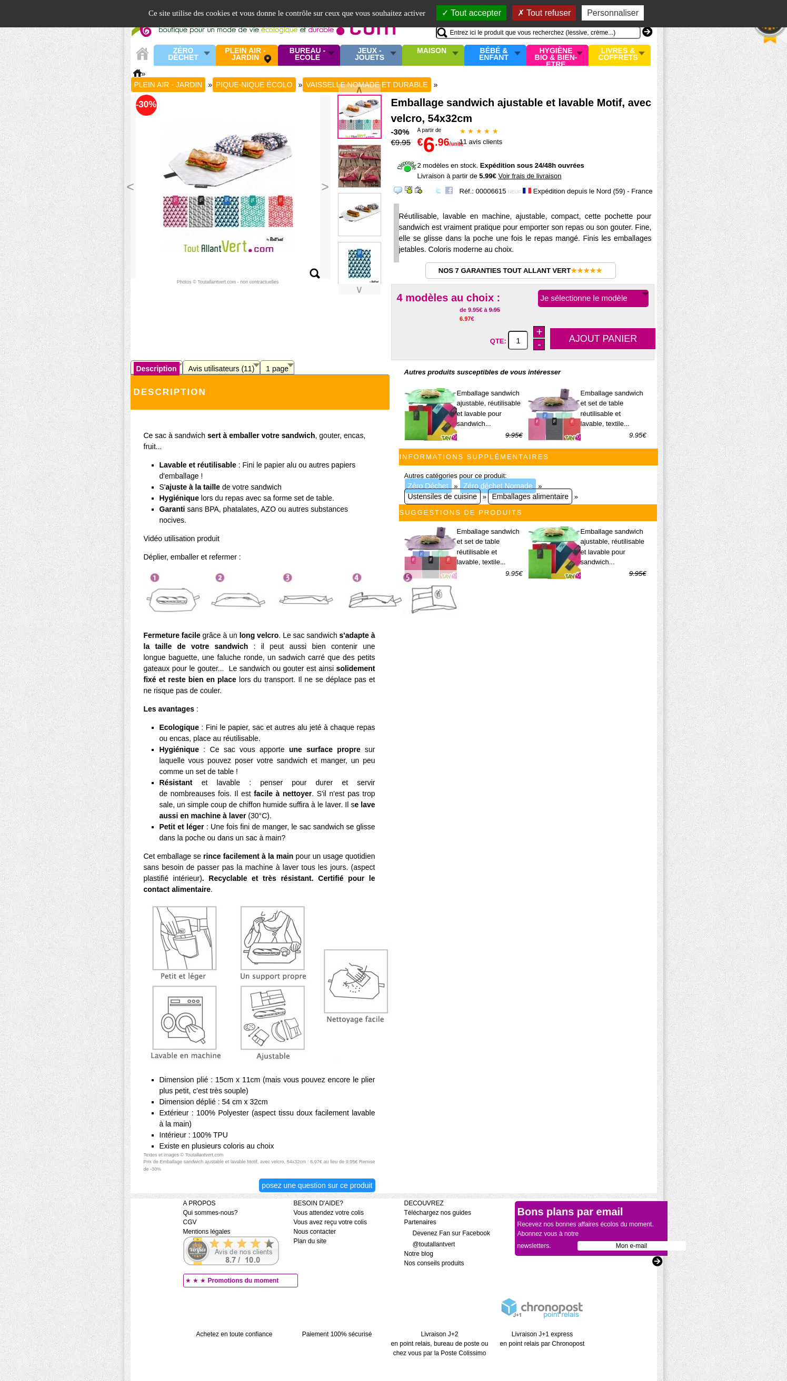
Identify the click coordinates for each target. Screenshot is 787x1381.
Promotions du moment (243, 1280)
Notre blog (418, 1253)
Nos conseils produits (434, 1263)
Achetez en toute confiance (234, 1334)
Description (156, 368)
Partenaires (420, 1222)
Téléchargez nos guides (437, 1212)
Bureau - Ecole (307, 54)
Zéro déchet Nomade (498, 486)
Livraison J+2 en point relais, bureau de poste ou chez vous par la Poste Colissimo (440, 1344)
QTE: (499, 341)
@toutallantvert (429, 1244)
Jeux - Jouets (369, 54)
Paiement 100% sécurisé (337, 1334)
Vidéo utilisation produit (182, 538)
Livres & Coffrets (617, 54)
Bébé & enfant (494, 54)
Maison (431, 51)
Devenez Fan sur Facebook (447, 1233)
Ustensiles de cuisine (442, 496)
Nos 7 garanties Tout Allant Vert (520, 271)
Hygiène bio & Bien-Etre (556, 55)
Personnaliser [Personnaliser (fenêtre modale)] (613, 12)
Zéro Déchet (183, 54)
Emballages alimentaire (530, 496)
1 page (277, 368)
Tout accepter (471, 12)
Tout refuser (544, 12)
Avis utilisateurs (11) (221, 368)
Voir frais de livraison (529, 176)
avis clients (481, 142)
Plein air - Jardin (245, 54)
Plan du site (310, 1241)
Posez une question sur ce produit (317, 1185)
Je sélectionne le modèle (584, 297)
